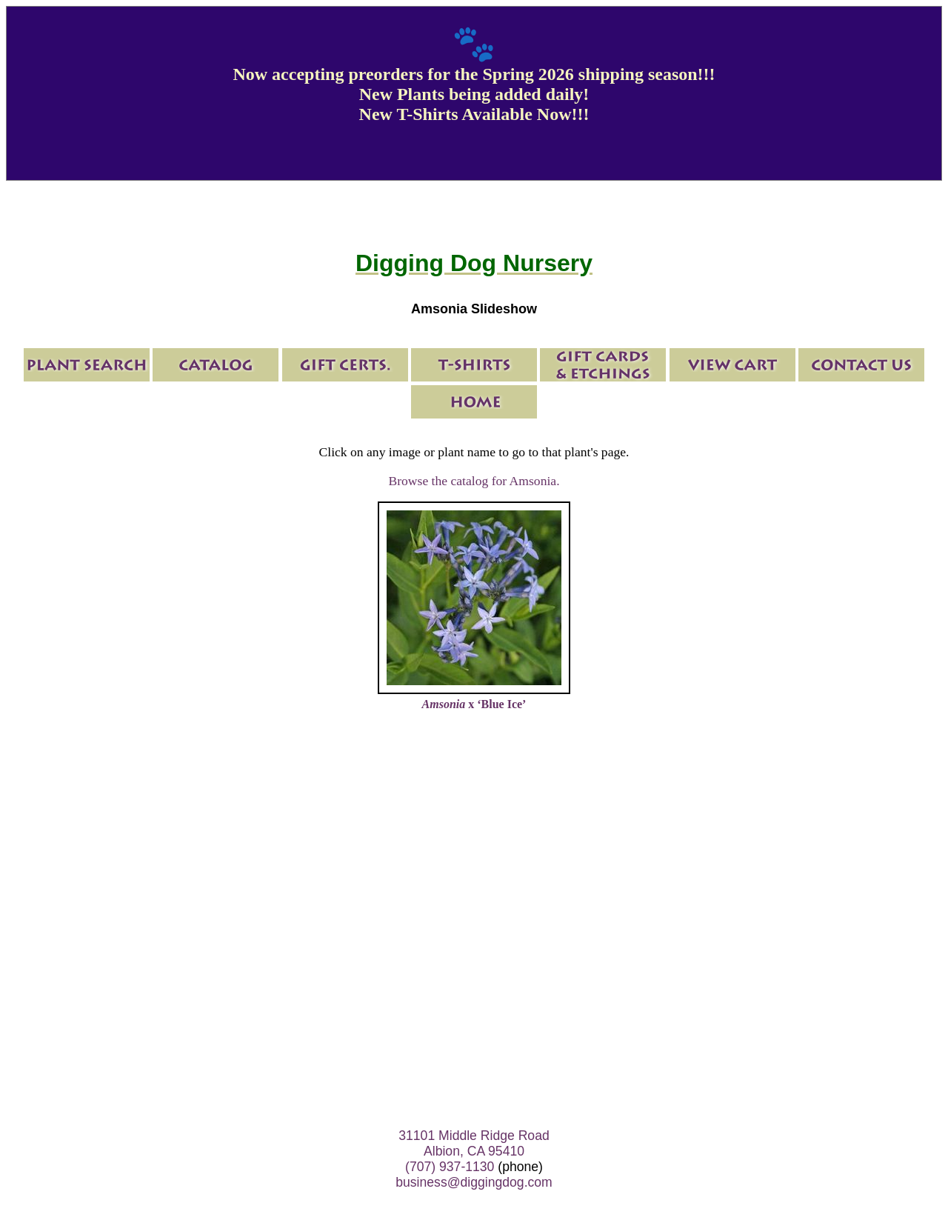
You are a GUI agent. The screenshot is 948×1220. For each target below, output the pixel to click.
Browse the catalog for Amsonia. (473, 480)
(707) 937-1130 (449, 1166)
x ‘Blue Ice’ (474, 704)
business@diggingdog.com (474, 1182)
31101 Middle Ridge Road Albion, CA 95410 (473, 1143)
